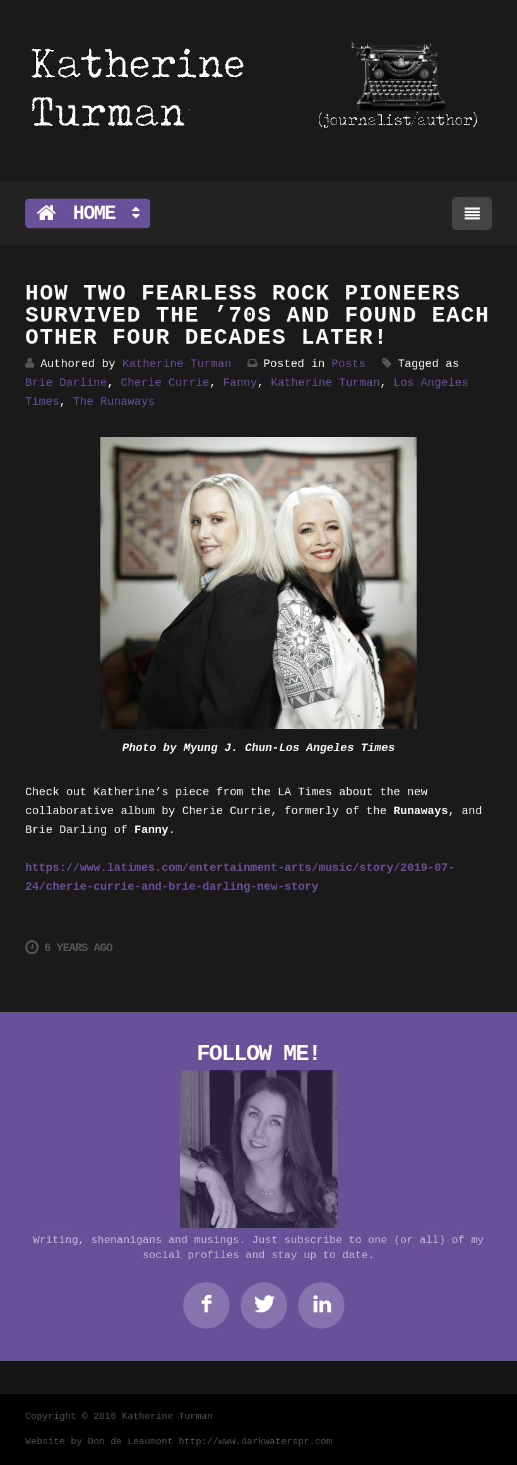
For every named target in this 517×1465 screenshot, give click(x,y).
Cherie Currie (165, 382)
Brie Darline (66, 382)
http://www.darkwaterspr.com (255, 1442)
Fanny (240, 382)
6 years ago (68, 947)
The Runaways (114, 401)
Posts (348, 364)
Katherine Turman (177, 364)
